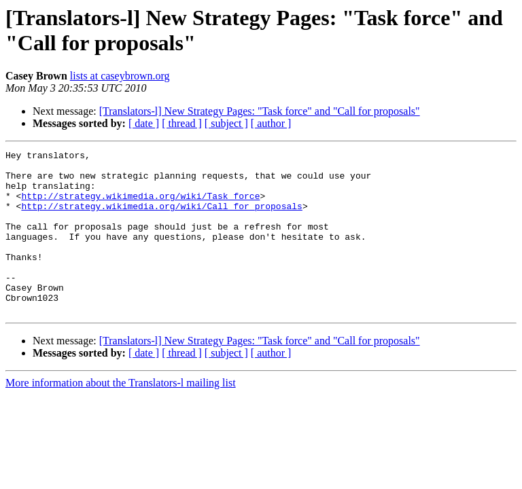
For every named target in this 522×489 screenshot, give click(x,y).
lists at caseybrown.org (120, 76)
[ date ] (143, 123)
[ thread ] (182, 123)
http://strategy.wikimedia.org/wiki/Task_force (140, 206)
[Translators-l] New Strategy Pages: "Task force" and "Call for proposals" (259, 111)
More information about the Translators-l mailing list (120, 415)
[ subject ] (226, 123)
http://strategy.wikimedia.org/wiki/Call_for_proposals (161, 218)
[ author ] (271, 123)
